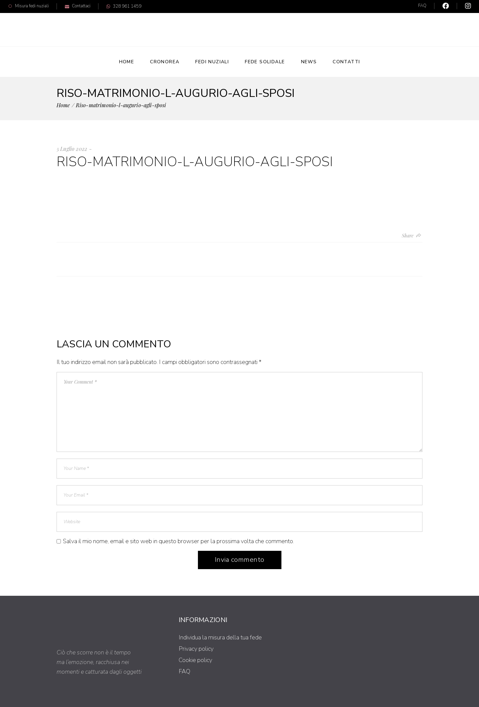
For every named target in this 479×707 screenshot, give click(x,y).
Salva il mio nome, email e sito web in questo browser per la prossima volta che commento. (178, 541)
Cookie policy (195, 660)
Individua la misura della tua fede (220, 637)
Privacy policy (196, 649)
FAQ (422, 6)
